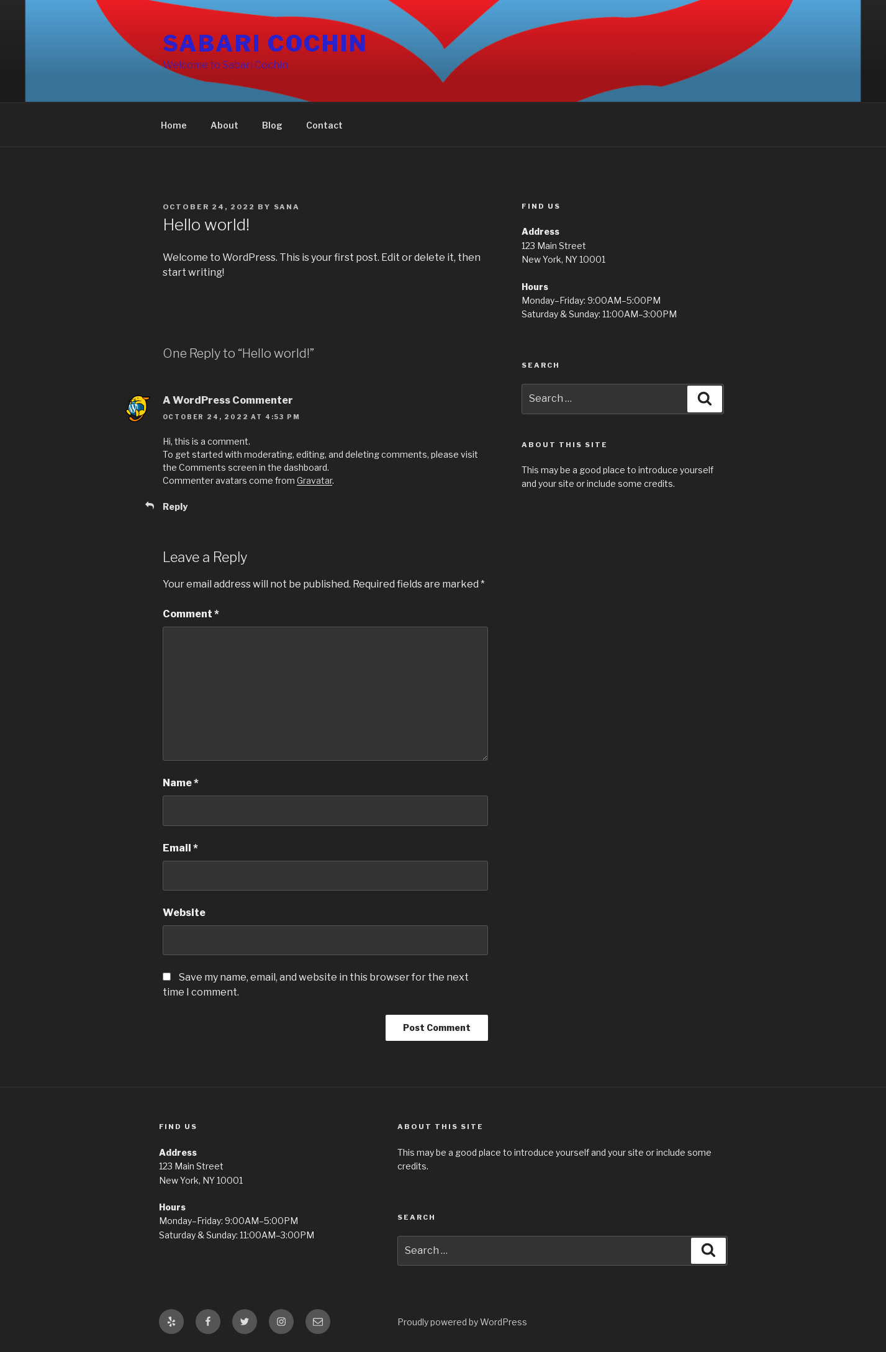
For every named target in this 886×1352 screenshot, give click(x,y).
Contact (324, 125)
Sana (287, 206)
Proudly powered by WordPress (462, 1322)
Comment (191, 614)
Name (181, 783)
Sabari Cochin (265, 43)
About (224, 125)
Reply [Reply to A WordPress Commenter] (175, 506)
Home (174, 125)
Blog (272, 125)
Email (180, 848)
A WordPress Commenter (228, 400)
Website (184, 913)
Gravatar (314, 480)
